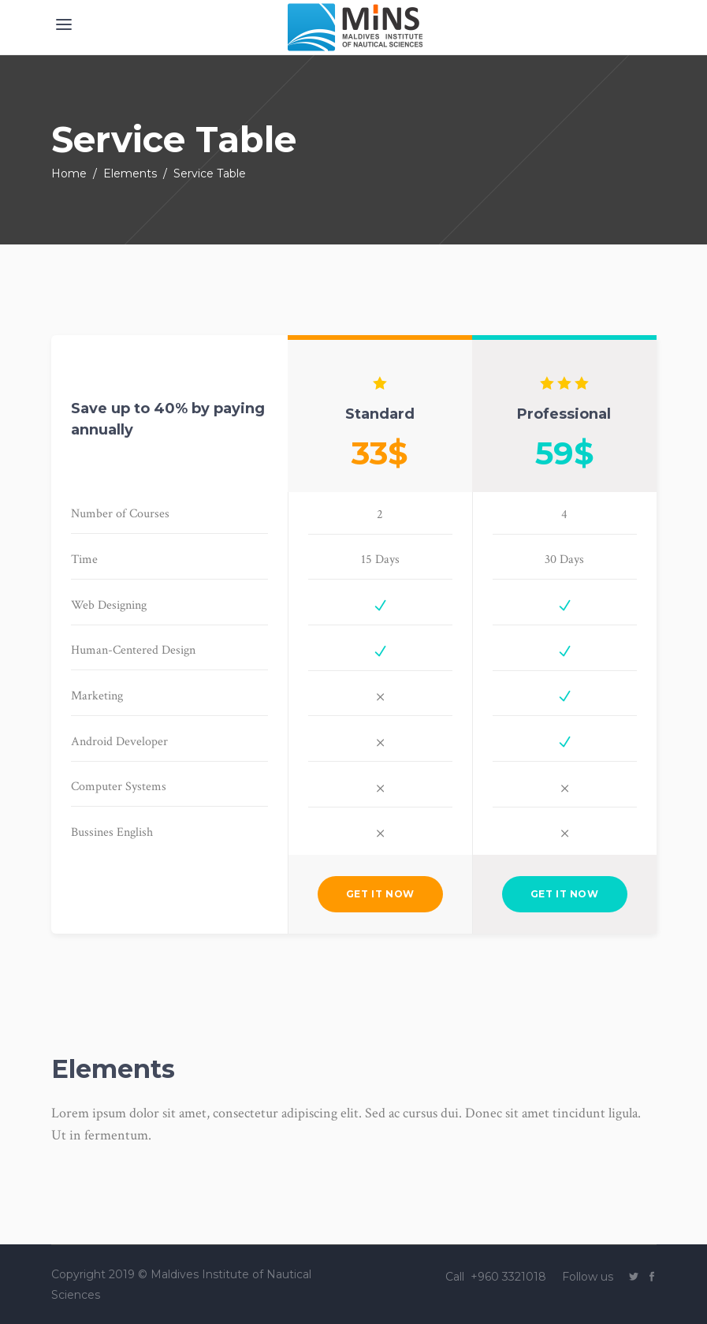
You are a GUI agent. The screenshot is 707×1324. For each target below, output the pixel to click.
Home (69, 173)
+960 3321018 (510, 1277)
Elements (130, 173)
